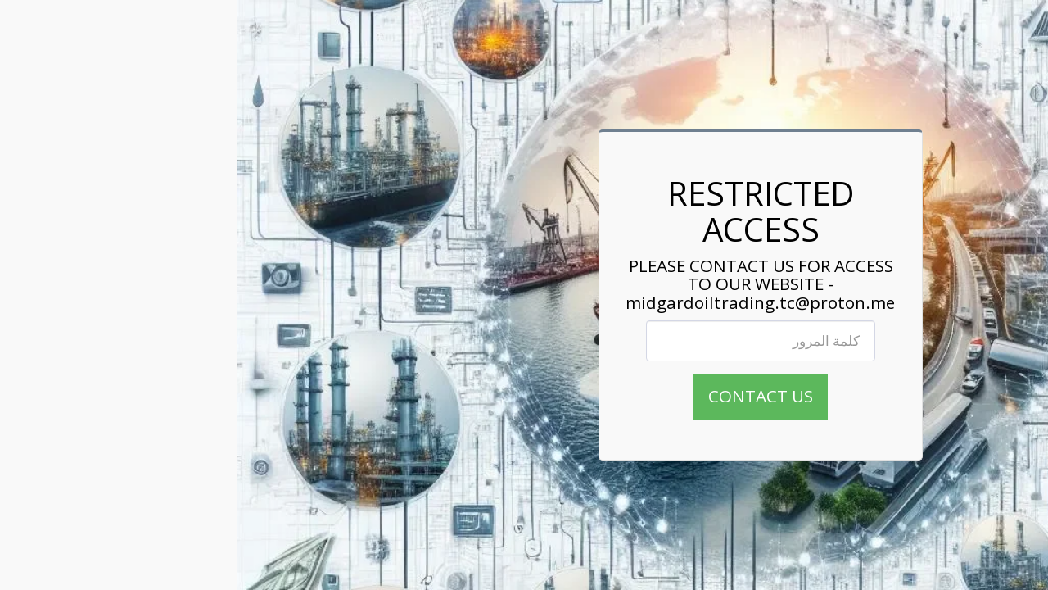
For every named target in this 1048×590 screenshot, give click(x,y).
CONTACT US (524, 395)
